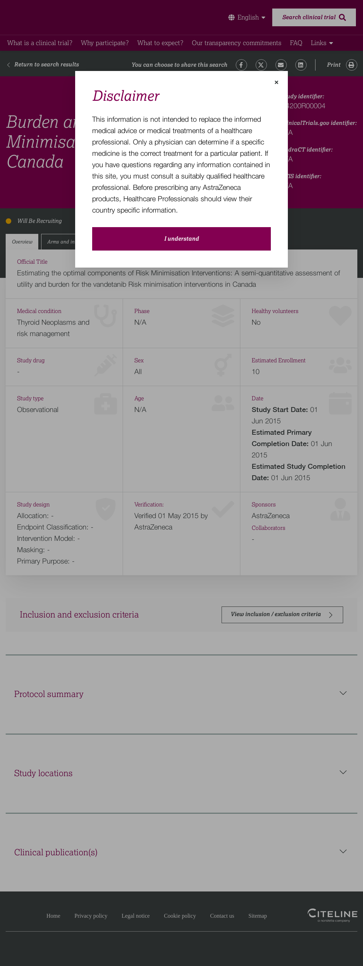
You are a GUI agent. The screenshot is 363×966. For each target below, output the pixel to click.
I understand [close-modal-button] (181, 239)
